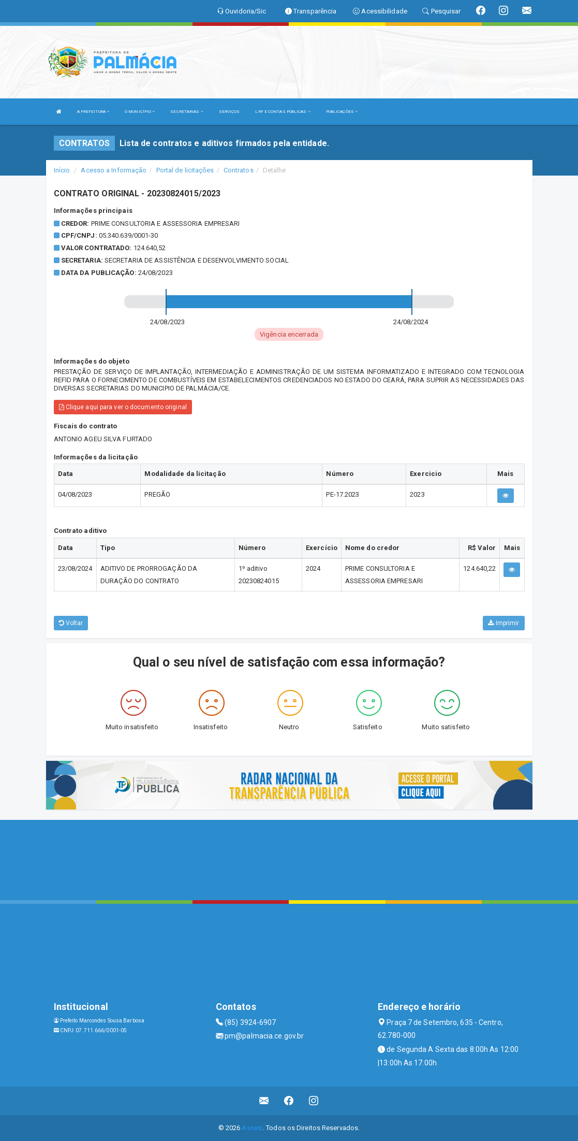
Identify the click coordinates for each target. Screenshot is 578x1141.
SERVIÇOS (229, 111)
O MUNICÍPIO (140, 111)
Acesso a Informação (113, 170)
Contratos (239, 170)
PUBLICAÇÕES (342, 111)
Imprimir (503, 623)
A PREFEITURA (93, 111)
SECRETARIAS (186, 111)
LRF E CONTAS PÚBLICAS (282, 111)
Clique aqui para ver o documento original (123, 407)
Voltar (71, 623)
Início (62, 170)
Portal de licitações (185, 170)
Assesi (252, 1128)
